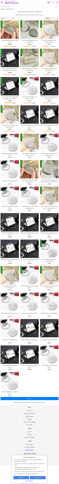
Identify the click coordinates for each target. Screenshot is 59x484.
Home (2, 9)
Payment (29, 419)
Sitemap (29, 434)
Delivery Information (29, 413)
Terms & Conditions (29, 447)
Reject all (21, 477)
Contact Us (29, 410)
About (29, 432)
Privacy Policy (29, 444)
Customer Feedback (29, 437)
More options (29, 481)
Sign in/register (29, 416)
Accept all (37, 477)
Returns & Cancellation (29, 422)
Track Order (29, 425)
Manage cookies (29, 450)
